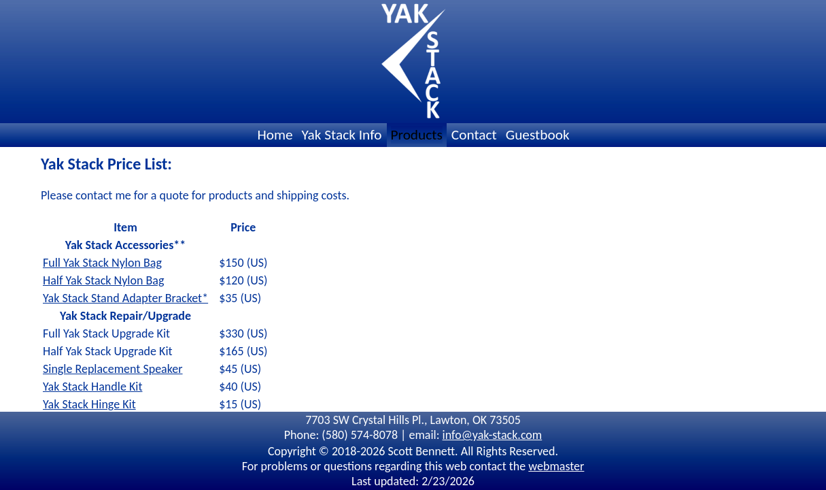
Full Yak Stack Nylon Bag (102, 262)
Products (417, 135)
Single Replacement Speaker (113, 368)
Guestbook (538, 135)
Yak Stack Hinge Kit (89, 404)
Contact (474, 135)
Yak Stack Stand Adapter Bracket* (125, 298)
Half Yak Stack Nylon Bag (103, 280)
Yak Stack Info (342, 135)
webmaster (556, 466)
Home (274, 135)
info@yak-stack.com (493, 434)
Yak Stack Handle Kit (92, 386)
